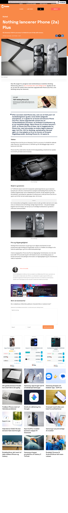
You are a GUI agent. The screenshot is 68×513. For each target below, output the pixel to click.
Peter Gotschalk (7, 35)
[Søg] (58, 2)
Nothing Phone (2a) (21, 100)
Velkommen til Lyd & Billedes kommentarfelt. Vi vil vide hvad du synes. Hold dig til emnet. (27, 307)
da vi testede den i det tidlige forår (35, 86)
